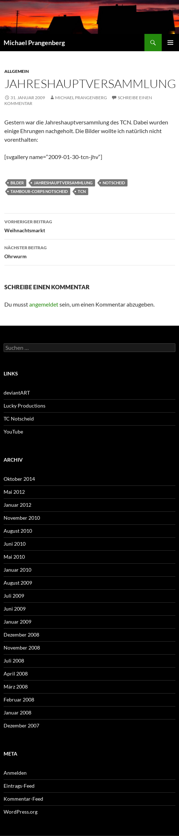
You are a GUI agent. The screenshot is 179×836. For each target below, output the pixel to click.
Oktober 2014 (19, 479)
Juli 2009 (14, 596)
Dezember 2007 (21, 725)
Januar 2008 (17, 712)
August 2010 (18, 531)
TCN (82, 191)
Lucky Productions (24, 405)
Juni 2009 (15, 609)
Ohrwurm (89, 251)
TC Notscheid (19, 418)
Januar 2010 (17, 570)
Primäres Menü (170, 42)
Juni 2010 (15, 544)
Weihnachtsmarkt (89, 225)
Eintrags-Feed (19, 786)
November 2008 (22, 647)
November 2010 (22, 518)
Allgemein (16, 71)
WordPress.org (20, 812)
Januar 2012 (17, 505)
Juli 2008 (14, 660)
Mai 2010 (14, 557)
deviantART (17, 393)
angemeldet (43, 304)
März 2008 (16, 686)
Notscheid (114, 182)
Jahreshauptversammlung (63, 182)
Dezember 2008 (21, 635)
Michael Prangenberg (34, 43)
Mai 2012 (14, 492)
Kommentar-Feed (23, 799)
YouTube (13, 431)
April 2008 (16, 673)
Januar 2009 (17, 622)
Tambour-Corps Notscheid (39, 191)
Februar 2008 (19, 699)
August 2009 (18, 583)
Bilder (17, 182)
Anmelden (15, 773)
